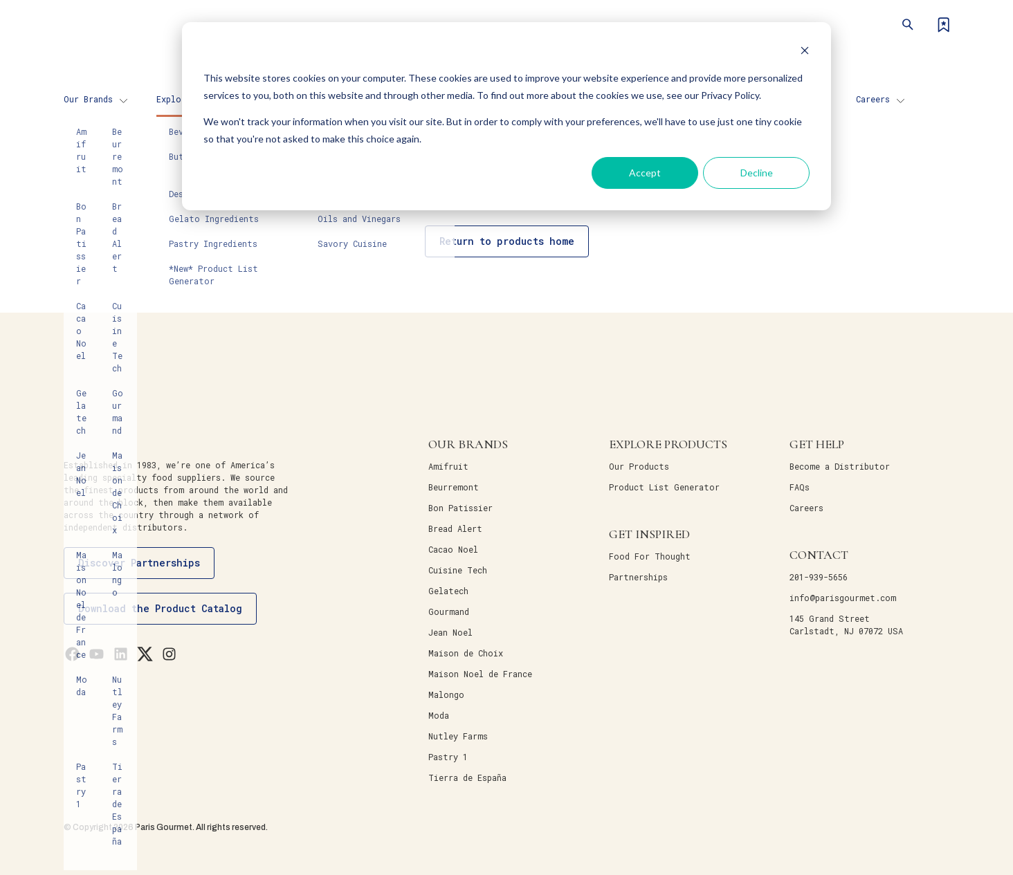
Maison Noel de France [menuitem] (480, 673)
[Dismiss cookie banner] (805, 52)
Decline (756, 172)
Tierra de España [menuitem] (467, 777)
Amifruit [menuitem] (448, 466)
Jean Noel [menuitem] (450, 632)
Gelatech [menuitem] (448, 590)
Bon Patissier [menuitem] (460, 507)
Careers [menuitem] (873, 98)
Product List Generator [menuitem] (664, 486)
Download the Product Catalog (160, 608)
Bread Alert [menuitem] (455, 528)
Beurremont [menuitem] (453, 486)
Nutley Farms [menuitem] (458, 736)
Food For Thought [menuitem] (650, 556)
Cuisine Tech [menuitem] (457, 569)
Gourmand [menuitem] (448, 611)
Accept (645, 172)
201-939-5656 (819, 576)
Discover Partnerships (139, 562)
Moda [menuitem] (438, 715)
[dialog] (506, 116)
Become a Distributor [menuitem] (840, 466)
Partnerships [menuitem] (638, 576)
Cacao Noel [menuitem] (453, 549)
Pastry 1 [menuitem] (448, 756)
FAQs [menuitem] (800, 486)
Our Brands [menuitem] (88, 98)
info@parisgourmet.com (843, 597)
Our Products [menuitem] (639, 466)
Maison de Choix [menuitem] (465, 652)
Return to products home (506, 241)
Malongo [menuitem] (446, 694)
